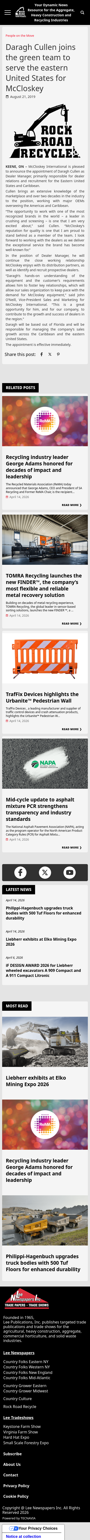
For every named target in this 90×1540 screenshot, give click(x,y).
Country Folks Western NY (26, 1367)
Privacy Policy (16, 1486)
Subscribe (12, 1454)
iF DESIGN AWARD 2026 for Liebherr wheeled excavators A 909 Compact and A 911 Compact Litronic (43, 970)
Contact (10, 1475)
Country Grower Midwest (25, 1391)
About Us (12, 1464)
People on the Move (19, 35)
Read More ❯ (72, 505)
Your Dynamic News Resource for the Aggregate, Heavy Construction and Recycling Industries (51, 12)
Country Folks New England (28, 1372)
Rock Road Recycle (19, 1406)
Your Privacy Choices (38, 1528)
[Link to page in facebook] (41, 354)
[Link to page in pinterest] (58, 354)
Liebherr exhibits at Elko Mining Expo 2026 (41, 942)
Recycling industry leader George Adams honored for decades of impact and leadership (39, 467)
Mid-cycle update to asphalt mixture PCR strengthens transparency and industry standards (40, 809)
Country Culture (17, 1398)
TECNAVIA (28, 1518)
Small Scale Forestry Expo (26, 1442)
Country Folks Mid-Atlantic (26, 1377)
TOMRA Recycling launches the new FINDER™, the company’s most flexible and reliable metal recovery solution (44, 585)
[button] (82, 12)
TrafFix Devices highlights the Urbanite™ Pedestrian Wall (42, 697)
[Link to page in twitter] (50, 354)
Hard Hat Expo (16, 1437)
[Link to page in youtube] (70, 872)
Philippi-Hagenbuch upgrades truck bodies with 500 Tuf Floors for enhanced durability (43, 913)
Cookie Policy (16, 1496)
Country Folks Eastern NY (25, 1361)
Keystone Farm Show (22, 1426)
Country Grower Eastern (25, 1385)
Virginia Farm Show (20, 1432)
